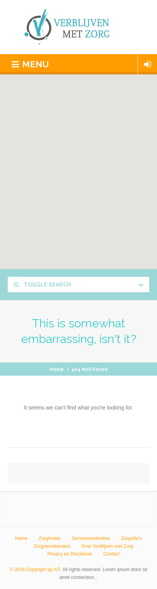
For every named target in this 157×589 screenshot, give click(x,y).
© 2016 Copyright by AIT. (36, 569)
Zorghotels (50, 538)
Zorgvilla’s (131, 538)
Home (56, 369)
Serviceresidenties (91, 538)
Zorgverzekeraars (52, 546)
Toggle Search (42, 284)
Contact (111, 554)
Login (147, 64)
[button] (84, 168)
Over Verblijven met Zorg (107, 546)
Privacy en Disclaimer (69, 554)
